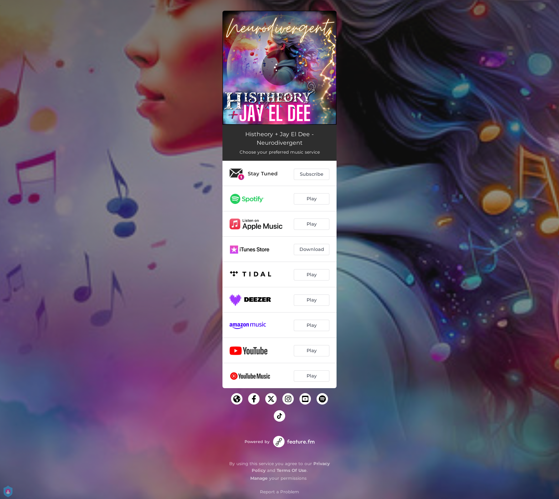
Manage (259, 478)
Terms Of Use (292, 470)
